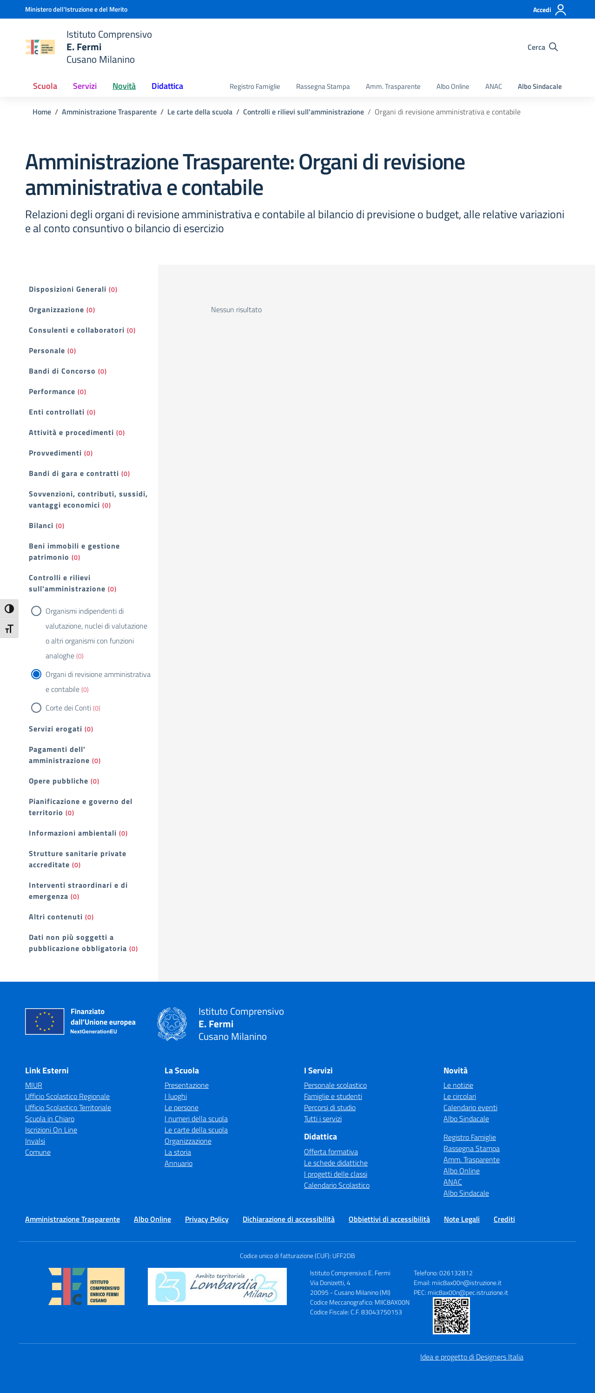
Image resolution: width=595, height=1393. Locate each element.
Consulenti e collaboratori (77, 329)
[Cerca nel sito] (543, 47)
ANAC (493, 86)
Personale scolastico (335, 1085)
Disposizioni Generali (67, 289)
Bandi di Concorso (62, 370)
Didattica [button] (167, 86)
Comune (38, 1152)
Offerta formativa (331, 1151)
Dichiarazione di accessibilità (289, 1219)
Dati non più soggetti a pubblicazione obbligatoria (78, 942)
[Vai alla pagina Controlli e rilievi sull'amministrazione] (303, 111)
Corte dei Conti (68, 707)
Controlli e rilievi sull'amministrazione (67, 583)
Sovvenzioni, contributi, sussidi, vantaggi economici (88, 499)
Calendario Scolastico (337, 1185)
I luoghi (176, 1096)
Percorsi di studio (330, 1107)
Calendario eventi (470, 1107)
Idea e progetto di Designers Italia (471, 1356)
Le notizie (458, 1085)
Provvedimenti (55, 452)
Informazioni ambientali (73, 832)
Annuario (178, 1163)
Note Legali (462, 1219)
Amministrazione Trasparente (72, 1219)
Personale (47, 350)
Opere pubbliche (58, 780)
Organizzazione (56, 309)
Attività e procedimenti (71, 432)
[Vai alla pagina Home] (42, 111)
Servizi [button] (85, 86)
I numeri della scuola (196, 1118)
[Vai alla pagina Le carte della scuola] (199, 111)
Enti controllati (57, 411)
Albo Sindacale (540, 86)
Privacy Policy (207, 1219)
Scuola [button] (45, 86)
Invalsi (35, 1140)
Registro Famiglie (255, 86)
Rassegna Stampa (323, 86)
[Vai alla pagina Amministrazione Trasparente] (109, 111)
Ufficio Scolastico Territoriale (68, 1107)
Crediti (504, 1219)
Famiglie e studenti (333, 1096)
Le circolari (459, 1096)
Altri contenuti (56, 916)
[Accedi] (550, 10)
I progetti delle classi (335, 1173)
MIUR (33, 1085)
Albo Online (452, 86)
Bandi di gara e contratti (74, 473)
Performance (52, 391)
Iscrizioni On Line (51, 1129)
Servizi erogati (55, 728)
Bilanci (41, 525)
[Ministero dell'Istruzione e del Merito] (76, 9)
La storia (178, 1152)
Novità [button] (124, 86)
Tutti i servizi (323, 1118)
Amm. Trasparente (393, 86)
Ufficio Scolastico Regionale (67, 1096)
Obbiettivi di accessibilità (389, 1219)
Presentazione (187, 1085)
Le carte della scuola (196, 1129)
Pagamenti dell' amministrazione (59, 754)
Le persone (181, 1107)
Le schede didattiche (336, 1162)
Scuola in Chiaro (49, 1118)
